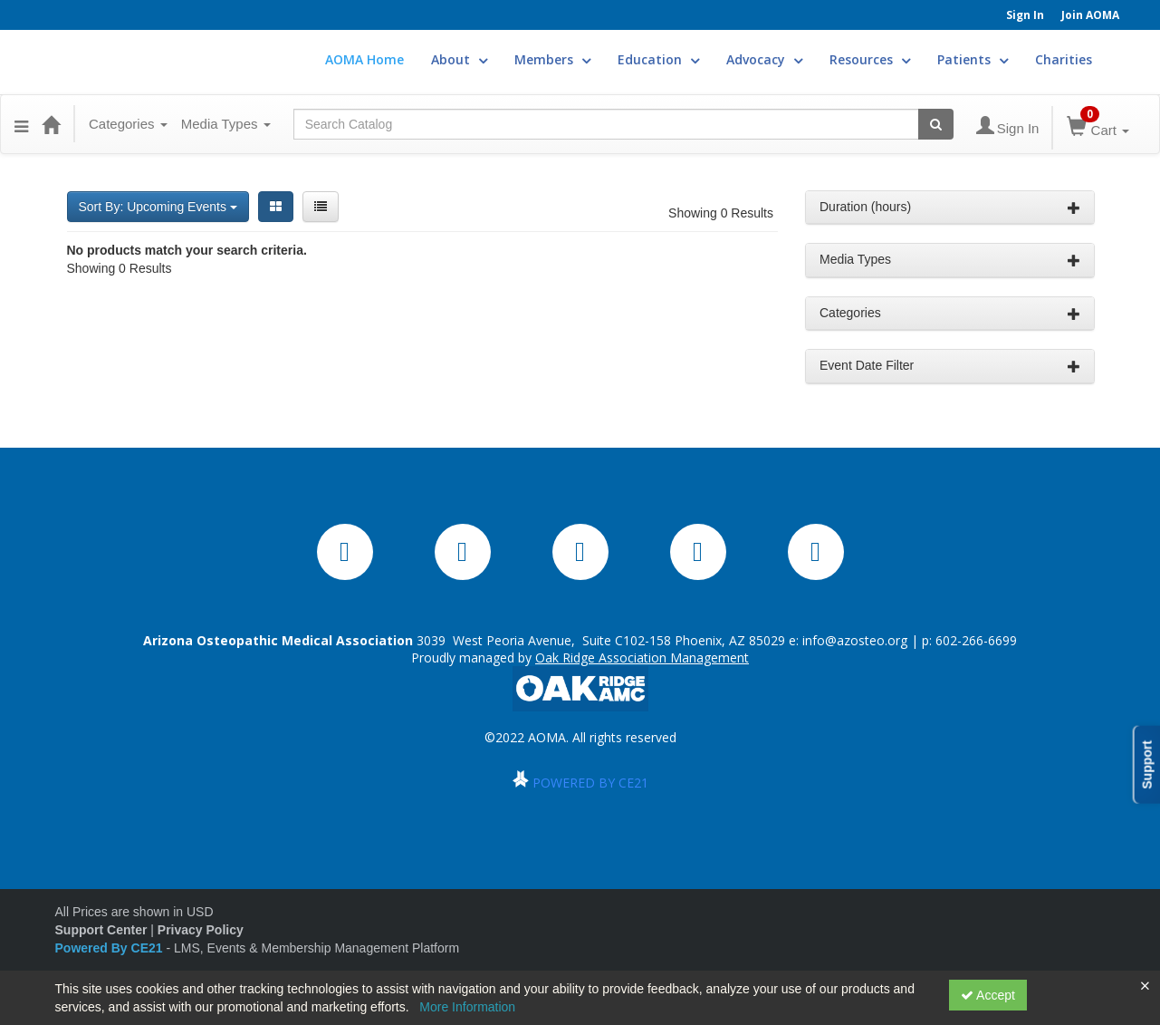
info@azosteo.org (854, 640)
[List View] (320, 206)
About (459, 59)
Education (658, 59)
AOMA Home (364, 59)
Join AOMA (1090, 15)
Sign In (1025, 15)
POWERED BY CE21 (590, 782)
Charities (1063, 59)
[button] (21, 124)
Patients (972, 59)
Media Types (226, 123)
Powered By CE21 (111, 948)
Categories (128, 123)
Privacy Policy (201, 930)
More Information (467, 1007)
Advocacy (764, 59)
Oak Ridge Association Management (642, 657)
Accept (988, 995)
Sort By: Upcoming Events (158, 206)
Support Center (101, 930)
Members (552, 59)
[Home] (50, 124)
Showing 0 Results (720, 213)
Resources (869, 59)
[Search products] (936, 124)
